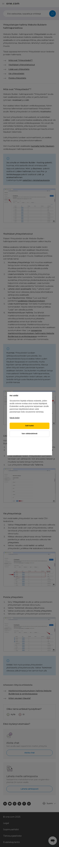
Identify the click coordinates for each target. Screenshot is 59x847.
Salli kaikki (29, 426)
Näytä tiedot (15, 418)
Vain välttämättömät (29, 434)
